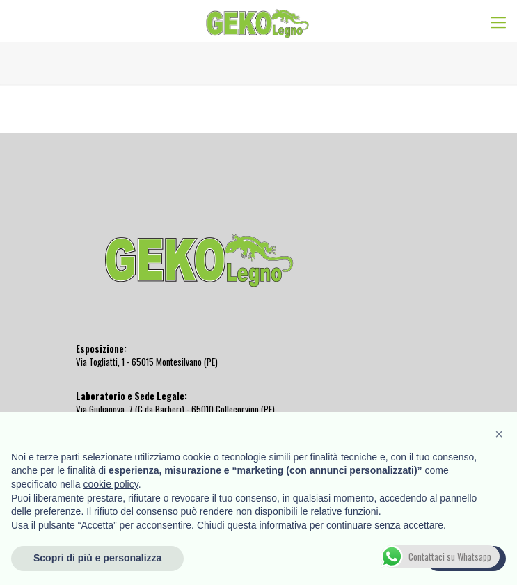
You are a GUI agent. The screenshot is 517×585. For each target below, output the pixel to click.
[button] (499, 434)
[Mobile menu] (498, 21)
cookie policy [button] (110, 484)
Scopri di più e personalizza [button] (97, 557)
